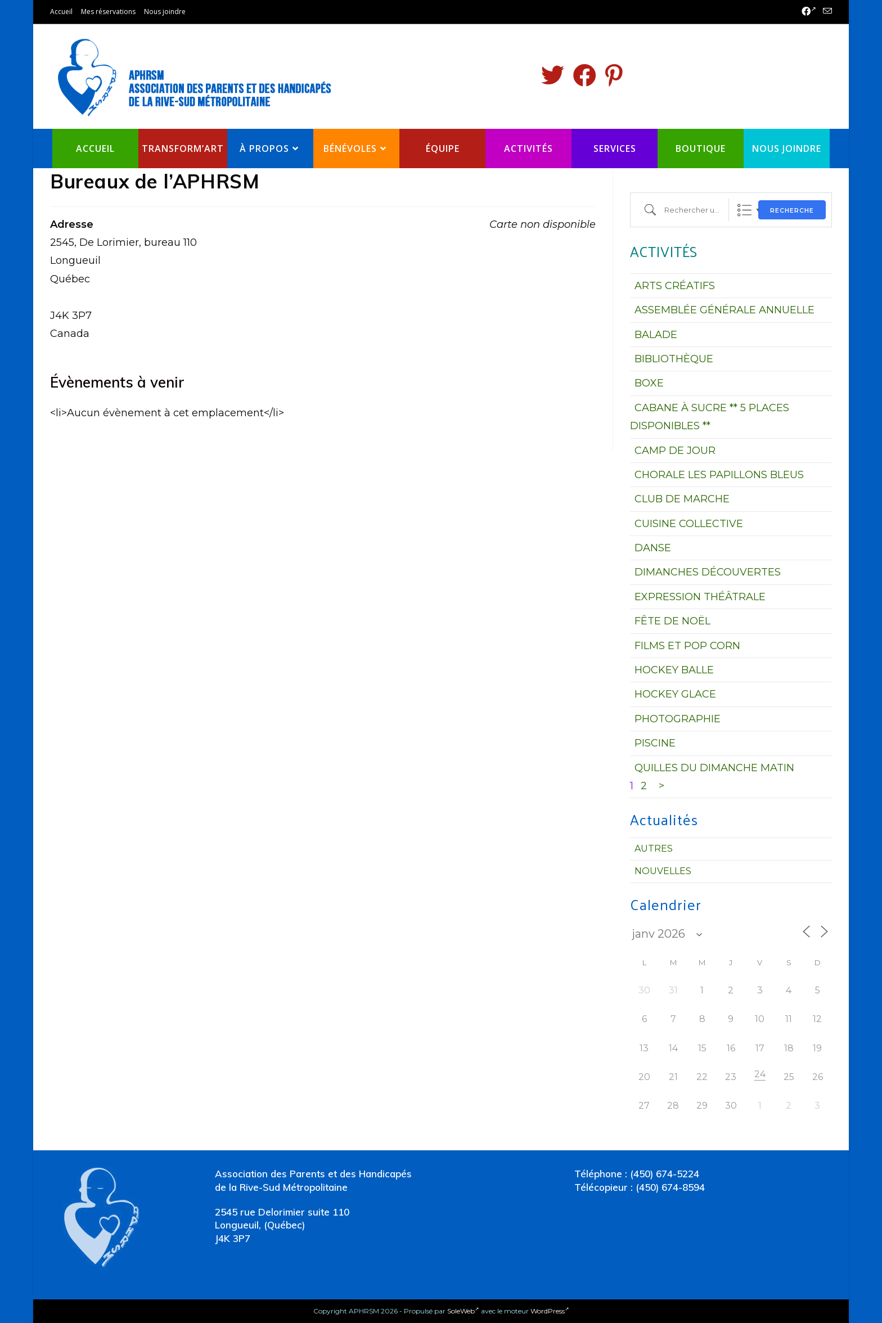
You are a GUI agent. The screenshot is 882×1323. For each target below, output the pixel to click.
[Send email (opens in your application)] (826, 11)
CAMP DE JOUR (675, 450)
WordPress (549, 1311)
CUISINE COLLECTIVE (688, 524)
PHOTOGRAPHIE (677, 719)
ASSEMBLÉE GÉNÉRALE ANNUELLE (724, 310)
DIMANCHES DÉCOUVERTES (707, 572)
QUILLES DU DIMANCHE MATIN (714, 768)
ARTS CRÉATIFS (674, 286)
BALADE (655, 334)
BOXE (649, 383)
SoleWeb (463, 1311)
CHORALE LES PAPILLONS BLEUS (719, 475)
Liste (744, 210)
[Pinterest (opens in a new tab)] (614, 75)
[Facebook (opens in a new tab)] (809, 11)
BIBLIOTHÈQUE (673, 359)
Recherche (792, 210)
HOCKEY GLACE (675, 694)
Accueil (61, 11)
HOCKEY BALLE (674, 670)
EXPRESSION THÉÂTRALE (700, 597)
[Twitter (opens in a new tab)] (553, 75)
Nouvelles (662, 871)
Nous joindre (165, 11)
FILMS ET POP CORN (687, 646)
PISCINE (655, 743)
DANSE (652, 548)
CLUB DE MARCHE (682, 499)
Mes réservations (108, 11)
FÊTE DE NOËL (672, 621)
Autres (653, 848)
